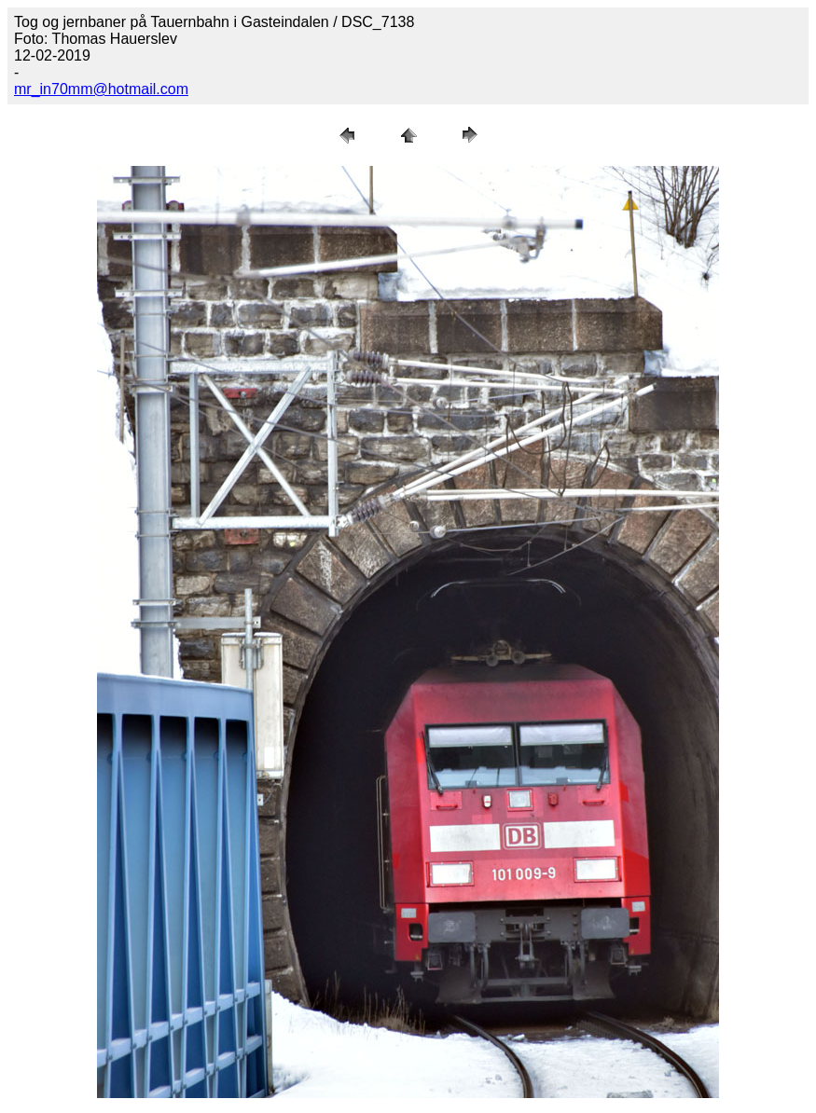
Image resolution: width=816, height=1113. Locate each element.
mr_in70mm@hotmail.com (101, 89)
